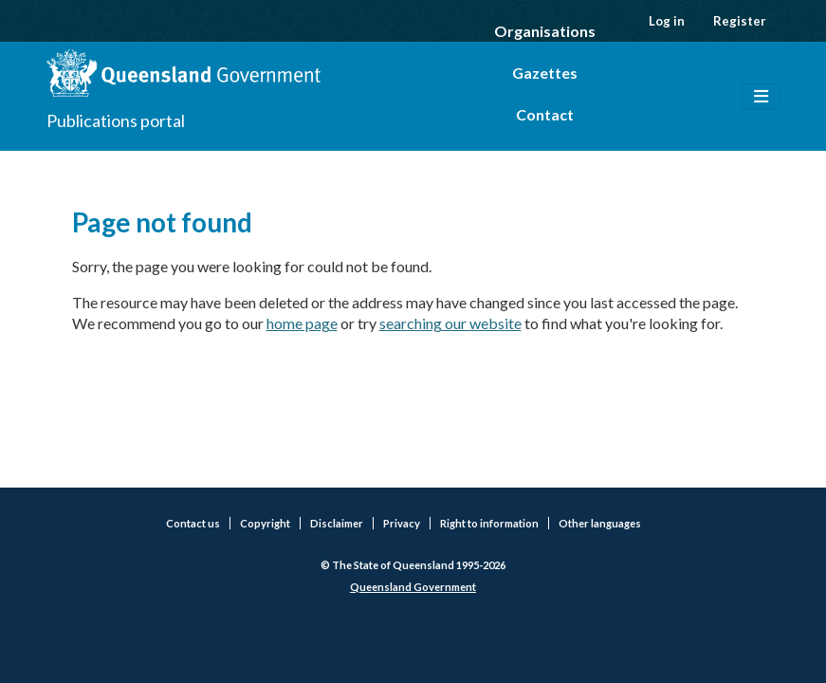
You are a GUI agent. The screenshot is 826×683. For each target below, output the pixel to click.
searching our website (450, 323)
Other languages (600, 523)
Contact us (193, 523)
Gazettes (545, 73)
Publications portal (115, 120)
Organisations (545, 31)
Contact (545, 114)
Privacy (401, 523)
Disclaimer (336, 523)
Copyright (265, 523)
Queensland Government (413, 587)
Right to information (489, 523)
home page (302, 323)
